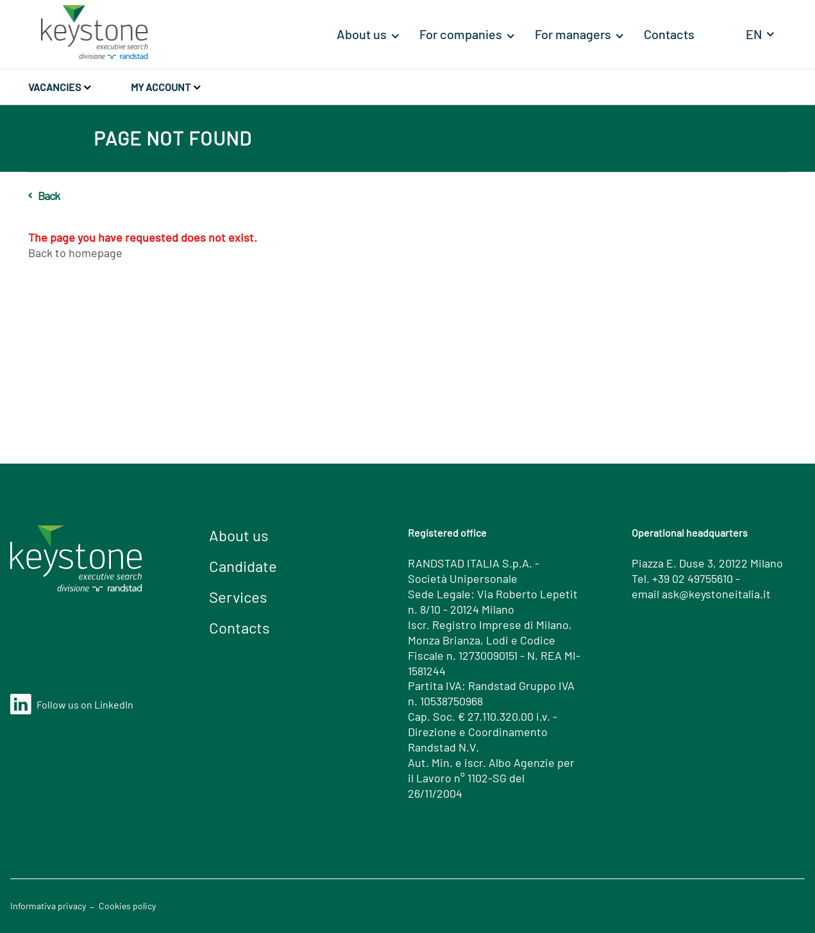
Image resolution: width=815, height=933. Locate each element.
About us (239, 535)
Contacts (239, 627)
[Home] (94, 29)
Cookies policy (127, 905)
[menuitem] (368, 34)
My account (166, 87)
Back (49, 196)
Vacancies (59, 87)
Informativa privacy (48, 905)
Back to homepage (75, 253)
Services (238, 596)
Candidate (243, 566)
